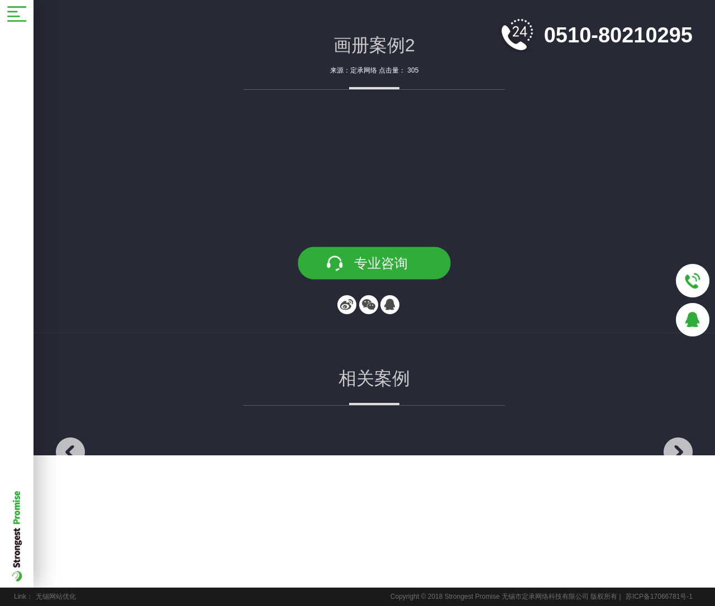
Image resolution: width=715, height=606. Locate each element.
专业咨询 (381, 263)
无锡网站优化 (56, 596)
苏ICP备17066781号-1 (659, 596)
